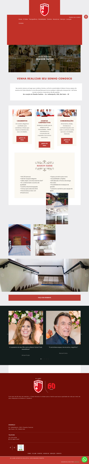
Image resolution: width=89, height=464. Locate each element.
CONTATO (58, 453)
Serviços (62, 19)
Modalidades (42, 19)
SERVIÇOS (52, 453)
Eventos (49, 19)
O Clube (25, 19)
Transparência (33, 19)
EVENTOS (39, 453)
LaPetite (76, 462)
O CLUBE (34, 453)
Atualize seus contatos (74, 17)
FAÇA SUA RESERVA (44, 298)
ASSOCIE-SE (46, 453)
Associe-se (56, 19)
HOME (29, 453)
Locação (68, 19)
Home (20, 19)
